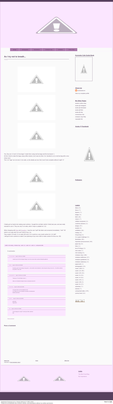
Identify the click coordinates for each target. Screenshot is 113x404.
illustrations (37, 49)
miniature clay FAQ (80, 116)
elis (10, 308)
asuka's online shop (80, 103)
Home (37, 360)
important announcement (82, 241)
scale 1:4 (33, 245)
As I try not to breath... (15, 57)
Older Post (66, 360)
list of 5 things (79, 248)
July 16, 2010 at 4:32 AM (16, 308)
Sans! (10, 265)
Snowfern (23, 230)
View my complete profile (82, 93)
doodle (77, 228)
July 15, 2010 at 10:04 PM (18, 298)
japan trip (78, 244)
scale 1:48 (78, 282)
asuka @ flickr (79, 110)
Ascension (11, 286)
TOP (110, 401)
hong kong (78, 234)
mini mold (78, 250)
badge (77, 214)
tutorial (77, 288)
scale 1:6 (78, 284)
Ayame (77, 212)
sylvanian (78, 286)
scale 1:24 (28, 245)
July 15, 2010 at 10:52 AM (17, 265)
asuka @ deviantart (80, 107)
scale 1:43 (78, 279)
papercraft (78, 264)
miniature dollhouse (80, 257)
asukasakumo (12, 275)
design (15, 49)
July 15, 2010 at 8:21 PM (19, 286)
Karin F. (10, 298)
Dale (17, 230)
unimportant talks (39, 245)
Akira (76, 208)
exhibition (60, 49)
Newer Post (6, 360)
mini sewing (11, 245)
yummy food (78, 293)
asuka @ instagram (80, 105)
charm (77, 219)
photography (25, 49)
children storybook (80, 221)
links (76, 246)
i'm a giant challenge (81, 237)
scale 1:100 (78, 268)
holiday (77, 232)
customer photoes (80, 223)
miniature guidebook (81, 259)
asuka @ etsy (79, 112)
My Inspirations (82, 376)
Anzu (76, 210)
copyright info (79, 119)
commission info (79, 114)
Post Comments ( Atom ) (15, 362)
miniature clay (49, 49)
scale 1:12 (23, 245)
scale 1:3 (78, 275)
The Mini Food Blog (83, 374)
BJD (76, 217)
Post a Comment (10, 318)
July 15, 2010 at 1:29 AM (20, 256)
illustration (78, 239)
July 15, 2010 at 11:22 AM (21, 275)
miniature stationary (80, 261)
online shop (71, 49)
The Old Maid (12, 256)
